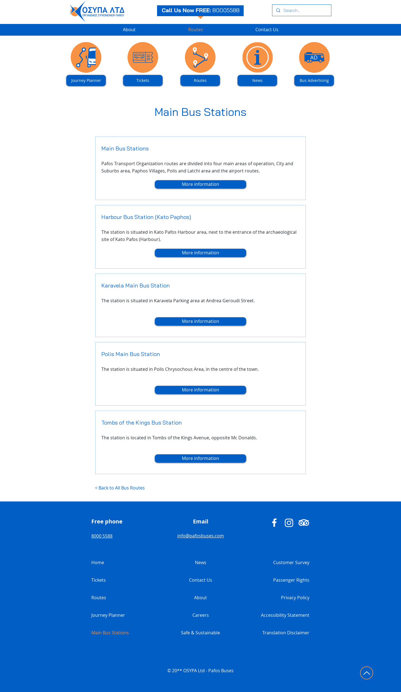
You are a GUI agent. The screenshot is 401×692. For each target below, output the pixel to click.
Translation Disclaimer (285, 633)
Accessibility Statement (285, 615)
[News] (257, 80)
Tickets (98, 580)
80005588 (225, 10)
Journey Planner (108, 615)
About (200, 597)
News (200, 562)
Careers (200, 615)
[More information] (200, 184)
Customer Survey (291, 562)
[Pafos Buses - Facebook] (274, 522)
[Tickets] (143, 80)
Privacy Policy (295, 597)
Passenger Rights (291, 580)
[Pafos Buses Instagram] (289, 522)
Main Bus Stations (110, 633)
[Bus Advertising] (314, 80)
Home (97, 562)
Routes (98, 597)
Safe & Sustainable (200, 633)
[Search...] (301, 10)
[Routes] (200, 80)
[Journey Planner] (86, 80)
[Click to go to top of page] (366, 672)
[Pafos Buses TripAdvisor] (303, 522)
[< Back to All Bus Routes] (146, 488)
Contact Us (200, 580)
